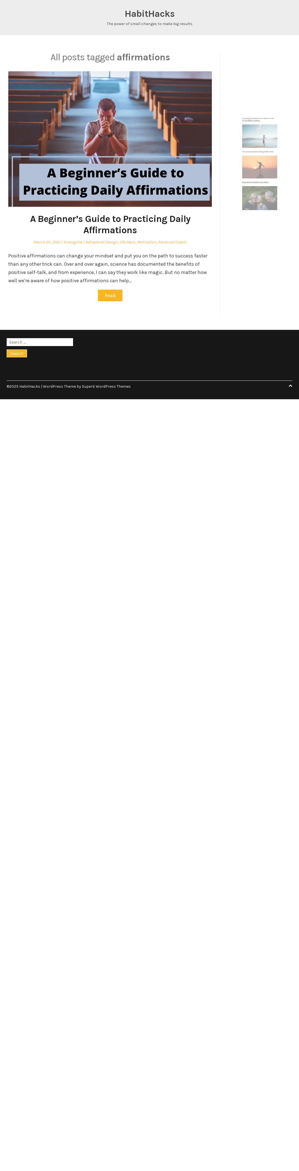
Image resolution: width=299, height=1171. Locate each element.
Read (110, 295)
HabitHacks (150, 13)
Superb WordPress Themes (106, 386)
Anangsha (73, 242)
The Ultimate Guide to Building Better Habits (258, 158)
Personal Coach (172, 242)
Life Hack (127, 242)
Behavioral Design (102, 242)
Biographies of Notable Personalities (257, 175)
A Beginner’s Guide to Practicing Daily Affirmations (110, 224)
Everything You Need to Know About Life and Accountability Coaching (258, 141)
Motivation (146, 242)
